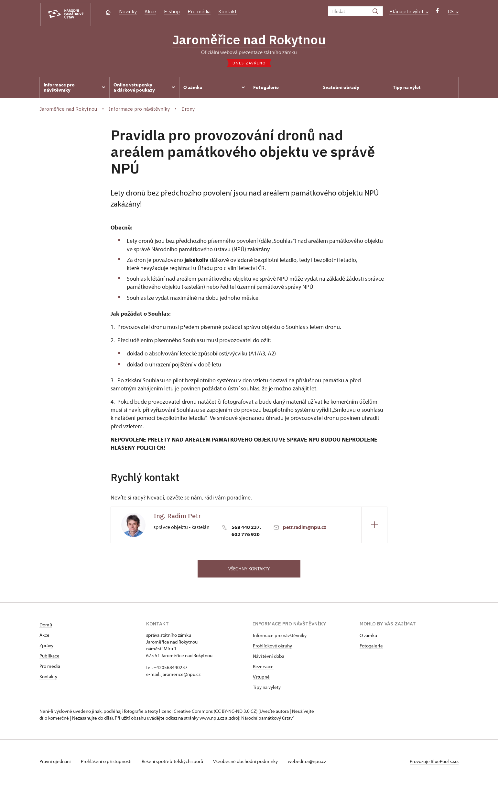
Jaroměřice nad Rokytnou (249, 40)
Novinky (128, 11)
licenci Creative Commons (186, 713)
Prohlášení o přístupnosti (108, 763)
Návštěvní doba (268, 658)
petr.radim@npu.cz (304, 528)
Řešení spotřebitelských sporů (175, 763)
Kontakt (227, 11)
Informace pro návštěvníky (280, 637)
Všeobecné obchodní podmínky (250, 763)
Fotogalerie (371, 648)
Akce (150, 11)
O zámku (368, 637)
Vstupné (261, 679)
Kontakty (48, 679)
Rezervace (263, 669)
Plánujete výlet (408, 11)
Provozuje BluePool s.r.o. (434, 763)
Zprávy (46, 648)
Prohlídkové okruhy (272, 648)
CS (453, 11)
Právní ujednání (55, 763)
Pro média (199, 11)
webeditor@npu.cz (312, 763)
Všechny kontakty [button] (249, 570)
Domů (45, 627)
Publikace (49, 658)
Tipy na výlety (267, 689)
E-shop (172, 11)
